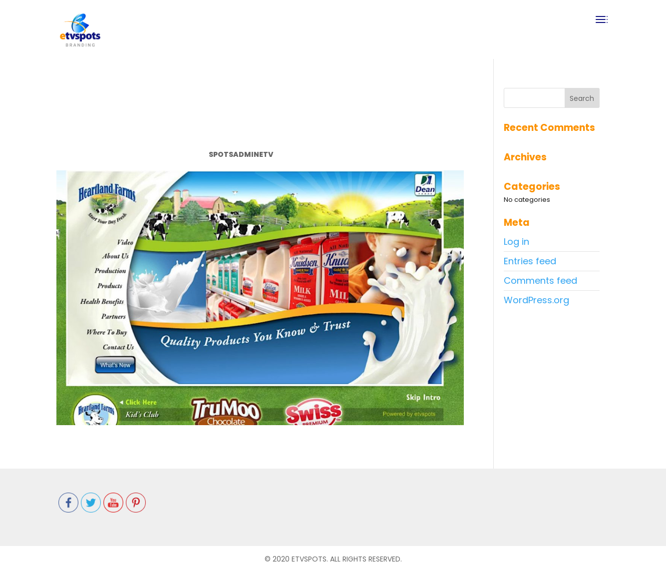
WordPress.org (536, 300)
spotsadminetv (241, 154)
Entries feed (530, 261)
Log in (516, 241)
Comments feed (540, 280)
